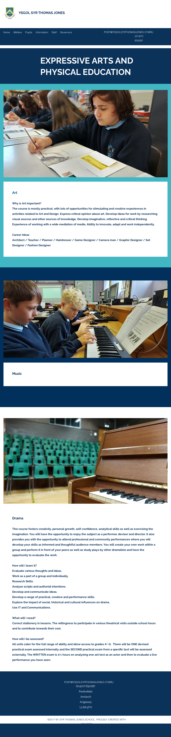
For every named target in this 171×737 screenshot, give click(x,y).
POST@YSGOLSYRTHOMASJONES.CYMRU (128, 32)
